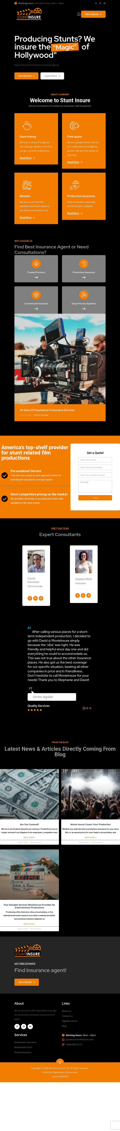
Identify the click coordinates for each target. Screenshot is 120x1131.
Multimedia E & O (23, 1047)
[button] (84, 708)
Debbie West (83, 579)
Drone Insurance (22, 1052)
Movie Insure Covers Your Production (90, 824)
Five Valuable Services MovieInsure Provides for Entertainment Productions (29, 906)
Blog (64, 1026)
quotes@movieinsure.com (79, 1039)
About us (66, 1011)
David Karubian (33, 580)
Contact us (67, 1016)
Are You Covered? (29, 824)
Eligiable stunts (69, 1021)
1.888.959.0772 (74, 1044)
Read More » (29, 837)
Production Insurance (25, 1042)
